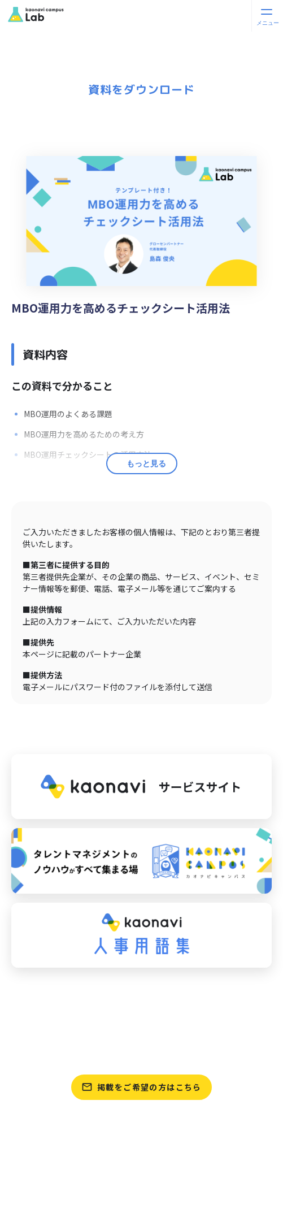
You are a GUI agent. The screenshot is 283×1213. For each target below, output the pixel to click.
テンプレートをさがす (141, 1054)
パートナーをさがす (141, 1001)
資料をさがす (141, 1027)
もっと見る (146, 463)
